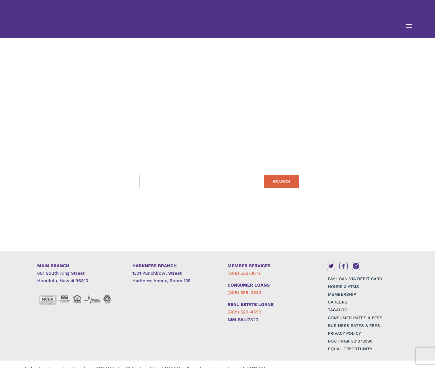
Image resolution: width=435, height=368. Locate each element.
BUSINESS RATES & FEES (354, 325)
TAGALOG (337, 309)
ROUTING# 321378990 (350, 341)
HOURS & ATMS (343, 286)
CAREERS (337, 302)
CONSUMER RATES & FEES (355, 317)
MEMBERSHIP (342, 294)
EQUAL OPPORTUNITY (350, 348)
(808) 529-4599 (244, 312)
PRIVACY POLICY (344, 333)
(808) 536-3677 (244, 273)
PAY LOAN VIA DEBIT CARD (355, 278)
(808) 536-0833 (244, 292)
